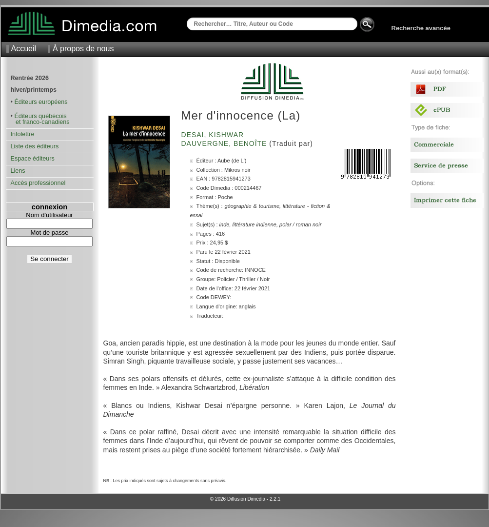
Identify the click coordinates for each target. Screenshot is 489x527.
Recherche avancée (420, 28)
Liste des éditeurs (35, 146)
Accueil (24, 48)
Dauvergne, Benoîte (225, 143)
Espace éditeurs (33, 158)
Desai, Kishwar (214, 135)
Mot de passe (49, 232)
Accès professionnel (38, 183)
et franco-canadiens (40, 122)
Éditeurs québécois (40, 116)
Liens (18, 170)
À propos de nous (83, 48)
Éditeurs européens (40, 102)
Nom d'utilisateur (49, 215)
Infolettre (23, 134)
